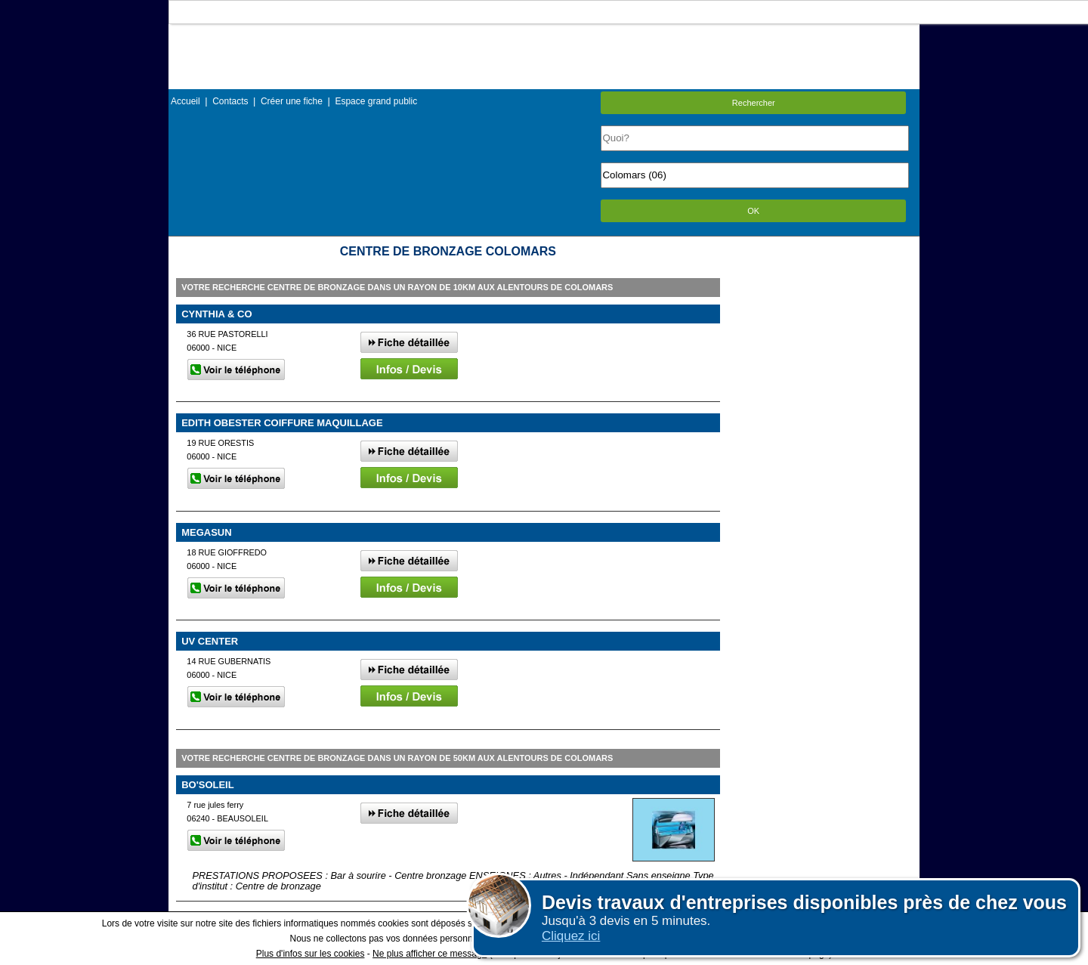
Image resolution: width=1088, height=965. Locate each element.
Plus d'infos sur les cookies (310, 953)
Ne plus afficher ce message (429, 953)
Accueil (185, 101)
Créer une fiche (292, 101)
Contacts (230, 101)
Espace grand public (376, 101)
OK (753, 210)
